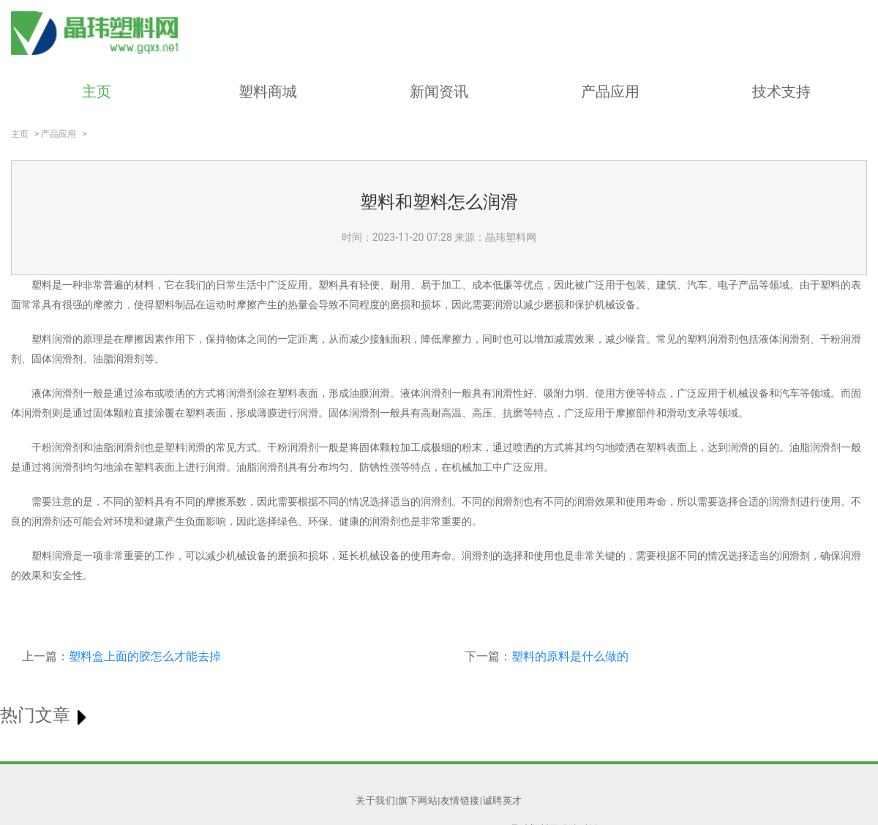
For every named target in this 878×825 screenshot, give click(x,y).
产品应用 (610, 91)
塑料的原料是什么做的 (570, 656)
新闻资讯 (439, 91)
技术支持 (781, 91)
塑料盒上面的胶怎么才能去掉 (145, 656)
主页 (96, 91)
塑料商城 (268, 91)
